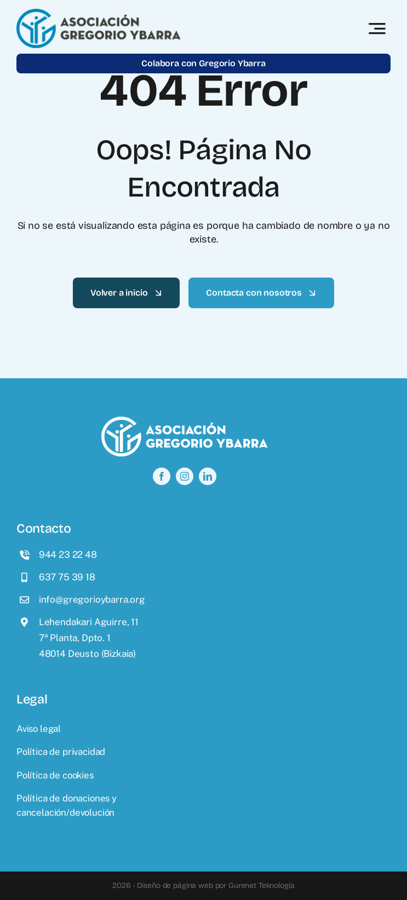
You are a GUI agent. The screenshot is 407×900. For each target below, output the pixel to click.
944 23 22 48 (68, 554)
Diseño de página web (175, 885)
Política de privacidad (60, 751)
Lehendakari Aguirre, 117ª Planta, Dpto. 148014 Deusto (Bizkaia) (89, 637)
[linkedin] (207, 476)
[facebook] (161, 476)
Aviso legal (38, 728)
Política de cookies (55, 775)
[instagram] (184, 476)
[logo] (98, 13)
